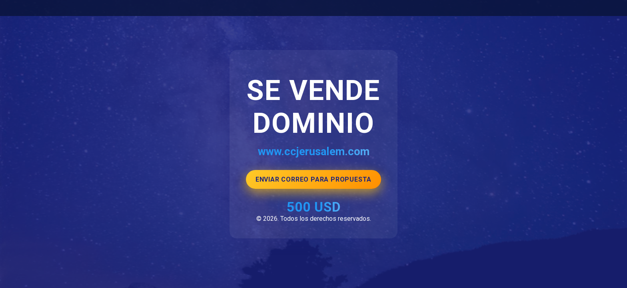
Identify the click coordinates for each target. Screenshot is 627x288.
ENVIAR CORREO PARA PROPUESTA (313, 179)
